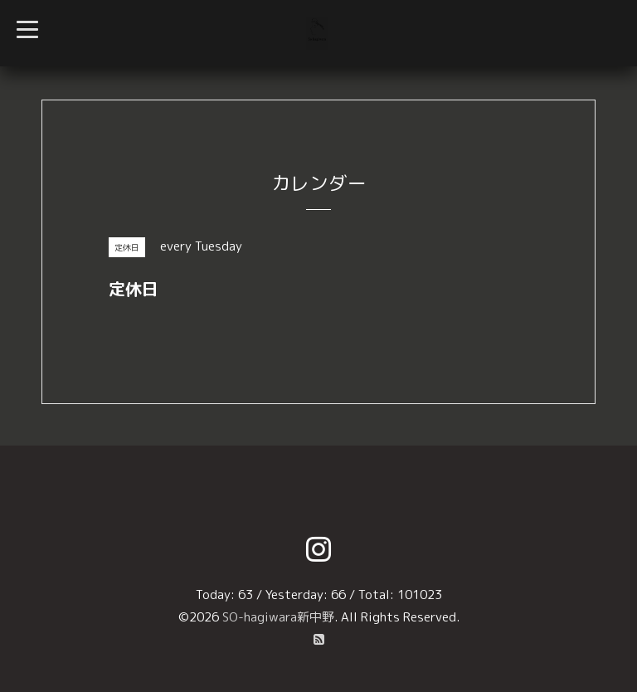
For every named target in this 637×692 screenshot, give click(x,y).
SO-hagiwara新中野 (278, 617)
